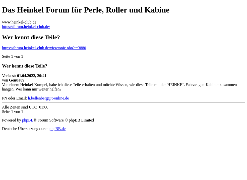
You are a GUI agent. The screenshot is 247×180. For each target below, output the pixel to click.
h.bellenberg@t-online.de (48, 98)
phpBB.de (57, 128)
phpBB (27, 120)
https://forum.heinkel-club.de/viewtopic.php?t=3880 (44, 48)
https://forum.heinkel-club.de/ (26, 26)
